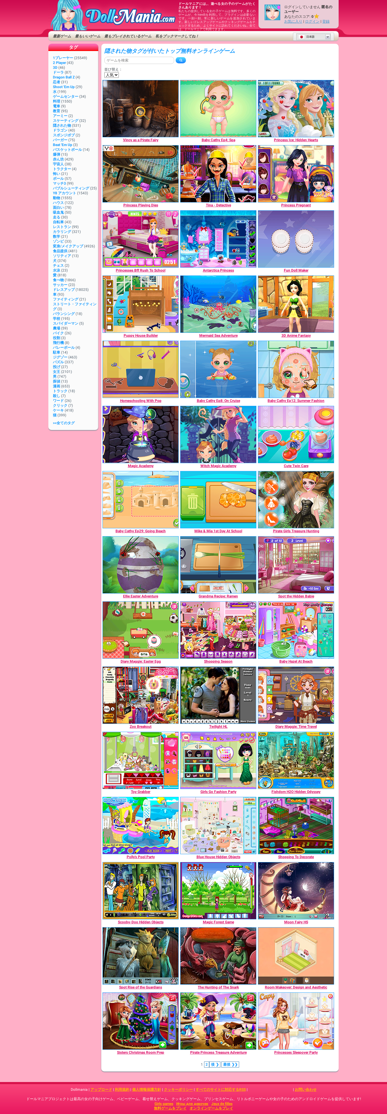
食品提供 (60, 251)
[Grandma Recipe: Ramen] (218, 565)
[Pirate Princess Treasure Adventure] (218, 1021)
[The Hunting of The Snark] (218, 956)
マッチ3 (59, 183)
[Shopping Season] (218, 630)
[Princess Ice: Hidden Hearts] (296, 108)
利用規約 (122, 1089)
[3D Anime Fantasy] (296, 304)
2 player (59, 63)
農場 (56, 328)
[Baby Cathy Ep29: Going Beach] (140, 499)
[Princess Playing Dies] (140, 173)
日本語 (306, 36)
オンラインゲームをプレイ (211, 1108)
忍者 (56, 82)
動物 (56, 198)
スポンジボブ (64, 135)
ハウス (58, 203)
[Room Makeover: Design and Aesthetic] (296, 956)
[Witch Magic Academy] (218, 434)
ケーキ (58, 410)
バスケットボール (67, 150)
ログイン (312, 21)
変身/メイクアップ (68, 246)
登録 (326, 21)
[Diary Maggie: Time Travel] (296, 695)
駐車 (56, 352)
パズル (58, 362)
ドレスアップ (64, 290)
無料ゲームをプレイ (170, 1108)
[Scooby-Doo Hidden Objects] (140, 890)
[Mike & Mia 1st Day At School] (218, 499)
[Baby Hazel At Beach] (296, 630)
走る (56, 217)
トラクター (62, 169)
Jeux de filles (222, 1104)
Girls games (163, 1104)
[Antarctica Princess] (218, 239)
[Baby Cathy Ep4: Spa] (218, 108)
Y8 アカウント (64, 193)
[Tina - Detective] (218, 173)
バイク (58, 333)
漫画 (56, 386)
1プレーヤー (63, 58)
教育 (56, 111)
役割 (56, 338)
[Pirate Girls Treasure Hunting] (296, 499)
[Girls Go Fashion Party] (218, 760)
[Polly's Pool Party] (140, 825)
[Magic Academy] (140, 434)
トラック (60, 391)
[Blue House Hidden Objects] (218, 825)
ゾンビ (58, 241)
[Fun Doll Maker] (296, 239)
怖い (56, 174)
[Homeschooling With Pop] (140, 369)
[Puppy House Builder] (140, 304)
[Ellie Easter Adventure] (140, 565)
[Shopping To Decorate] (296, 825)
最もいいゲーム (87, 36)
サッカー (60, 285)
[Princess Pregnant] (296, 173)
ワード (58, 401)
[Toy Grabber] (140, 760)
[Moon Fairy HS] (296, 890)
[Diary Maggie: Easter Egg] (140, 630)
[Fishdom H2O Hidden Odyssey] (296, 760)
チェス (58, 265)
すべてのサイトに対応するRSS (221, 1089)
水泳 (56, 270)
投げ (56, 367)
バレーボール (64, 347)
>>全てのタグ (64, 423)
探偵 (56, 381)
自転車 (58, 222)
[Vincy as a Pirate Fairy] (140, 108)
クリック (60, 405)
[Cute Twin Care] (296, 434)
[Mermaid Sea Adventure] (218, 304)
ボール (58, 179)
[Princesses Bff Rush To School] (140, 239)
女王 (56, 372)
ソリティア (62, 256)
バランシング (64, 314)
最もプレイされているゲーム (127, 36)
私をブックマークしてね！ (177, 36)
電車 (56, 106)
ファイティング (65, 299)
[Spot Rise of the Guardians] (140, 956)
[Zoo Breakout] (140, 695)
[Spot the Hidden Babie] (296, 565)
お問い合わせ (306, 1089)
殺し (56, 396)
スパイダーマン (65, 323)
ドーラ (58, 72)
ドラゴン (60, 130)
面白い (58, 207)
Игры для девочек (192, 1104)
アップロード (101, 1089)
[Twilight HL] (218, 695)
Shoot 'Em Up (64, 87)
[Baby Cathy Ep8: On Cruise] (218, 369)
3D (55, 67)
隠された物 (62, 125)
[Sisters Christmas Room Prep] (140, 1021)
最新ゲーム (62, 36)
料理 (56, 101)
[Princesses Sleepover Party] (296, 1021)
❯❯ (230, 1064)
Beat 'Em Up (62, 145)
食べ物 (58, 280)
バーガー (60, 140)
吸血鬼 (58, 212)
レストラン (62, 227)
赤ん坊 (58, 159)
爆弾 (56, 154)
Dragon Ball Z (64, 77)
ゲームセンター (65, 96)
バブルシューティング (71, 188)
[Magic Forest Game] (218, 890)
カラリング (62, 232)
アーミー (60, 116)
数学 (56, 236)
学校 (56, 319)
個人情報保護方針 (146, 1089)
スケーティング (65, 121)
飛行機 (58, 343)
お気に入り (293, 21)
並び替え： (113, 69)
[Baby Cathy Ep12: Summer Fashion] (296, 369)
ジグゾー (60, 357)
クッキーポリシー (178, 1089)
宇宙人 (58, 164)
